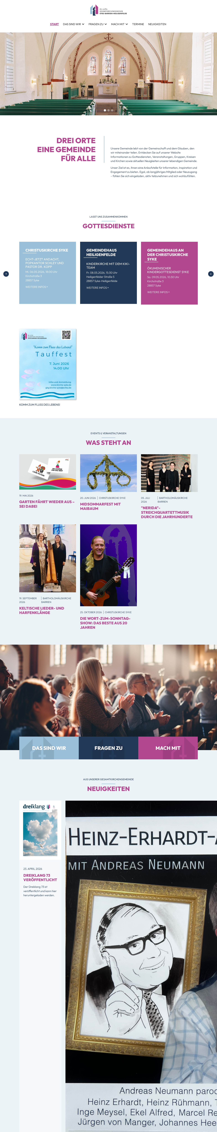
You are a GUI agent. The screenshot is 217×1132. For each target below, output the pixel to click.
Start (54, 24)
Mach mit (118, 24)
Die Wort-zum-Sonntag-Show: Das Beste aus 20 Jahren (105, 623)
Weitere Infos (36, 287)
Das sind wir (72, 24)
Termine (138, 24)
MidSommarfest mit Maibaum (100, 506)
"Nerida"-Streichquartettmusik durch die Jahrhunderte (167, 512)
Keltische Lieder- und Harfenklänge (41, 610)
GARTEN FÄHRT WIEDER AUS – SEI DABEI (47, 503)
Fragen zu (96, 24)
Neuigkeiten (157, 24)
